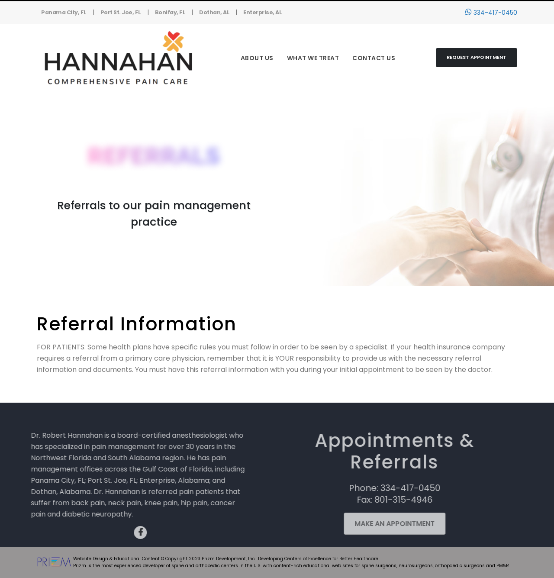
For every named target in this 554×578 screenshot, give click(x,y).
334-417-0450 (491, 12)
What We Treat (313, 58)
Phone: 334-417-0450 (385, 488)
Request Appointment (476, 57)
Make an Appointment (385, 523)
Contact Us (373, 58)
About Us (257, 58)
